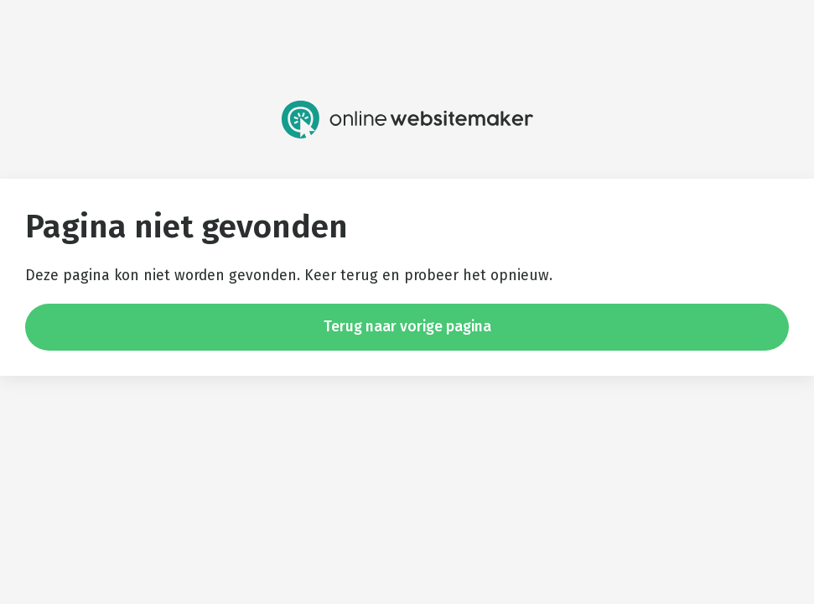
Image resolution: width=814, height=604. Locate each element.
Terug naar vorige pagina (407, 327)
